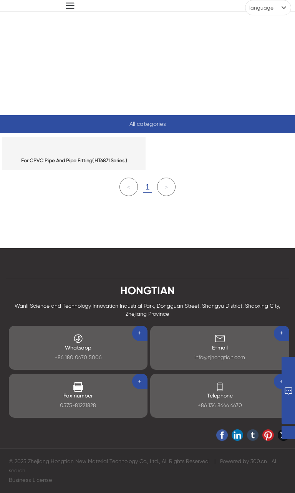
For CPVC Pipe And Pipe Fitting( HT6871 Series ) (74, 160)
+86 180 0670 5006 (78, 357)
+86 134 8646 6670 (220, 405)
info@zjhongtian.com (219, 357)
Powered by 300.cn (243, 461)
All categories (147, 123)
